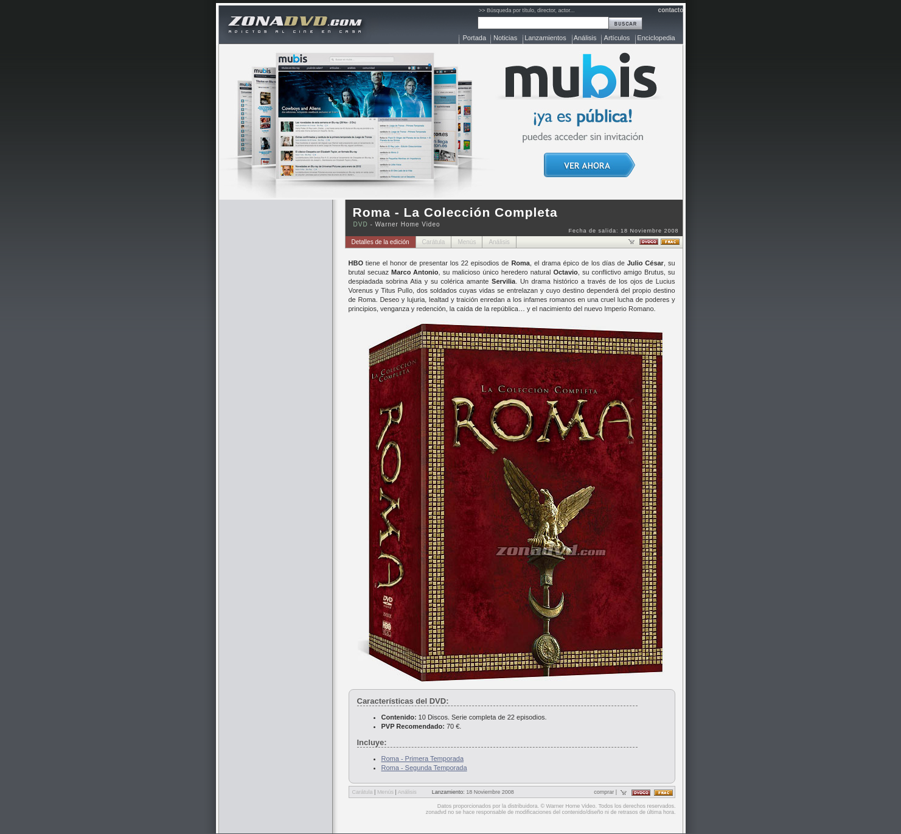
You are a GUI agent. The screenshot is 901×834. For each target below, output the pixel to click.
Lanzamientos (545, 37)
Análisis (585, 37)
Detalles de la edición (380, 242)
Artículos (617, 37)
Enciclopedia (656, 37)
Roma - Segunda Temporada (424, 767)
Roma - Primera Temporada (422, 758)
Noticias (505, 37)
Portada (475, 37)
